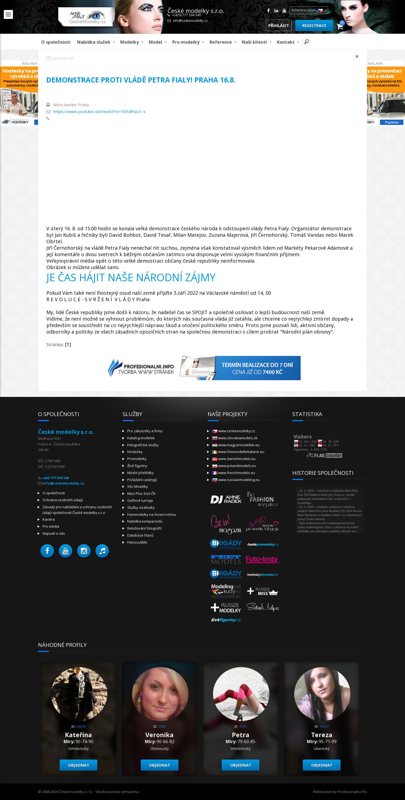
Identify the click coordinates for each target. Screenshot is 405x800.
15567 (324, 726)
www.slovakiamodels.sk (235, 437)
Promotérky (136, 458)
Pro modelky (186, 42)
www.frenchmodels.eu (233, 472)
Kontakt (286, 42)
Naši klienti (254, 42)
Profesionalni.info (352, 791)
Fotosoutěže (137, 542)
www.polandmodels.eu (234, 465)
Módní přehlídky (140, 472)
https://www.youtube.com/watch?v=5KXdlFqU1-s (99, 111)
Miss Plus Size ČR (141, 493)
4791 (243, 726)
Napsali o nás (54, 533)
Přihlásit (278, 25)
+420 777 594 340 (55, 477)
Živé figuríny (137, 465)
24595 (81, 726)
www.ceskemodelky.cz (233, 430)
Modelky (129, 42)
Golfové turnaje (140, 500)
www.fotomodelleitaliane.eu (238, 451)
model (155, 42)
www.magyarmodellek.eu (236, 444)
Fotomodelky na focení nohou (151, 514)
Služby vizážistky (141, 507)
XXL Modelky (137, 486)
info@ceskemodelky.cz (190, 20)
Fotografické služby (143, 444)
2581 (162, 726)
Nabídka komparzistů (144, 521)
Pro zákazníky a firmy (145, 430)
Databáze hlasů (140, 535)
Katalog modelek (141, 437)
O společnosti (56, 42)
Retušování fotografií (144, 528)
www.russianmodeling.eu (236, 479)
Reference (221, 42)
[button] (47, 551)
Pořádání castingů (142, 479)
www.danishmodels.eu (234, 458)
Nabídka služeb (93, 42)
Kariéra (49, 519)
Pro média (51, 526)
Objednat (78, 765)
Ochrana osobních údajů (63, 499)
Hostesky (135, 451)
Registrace (314, 25)
